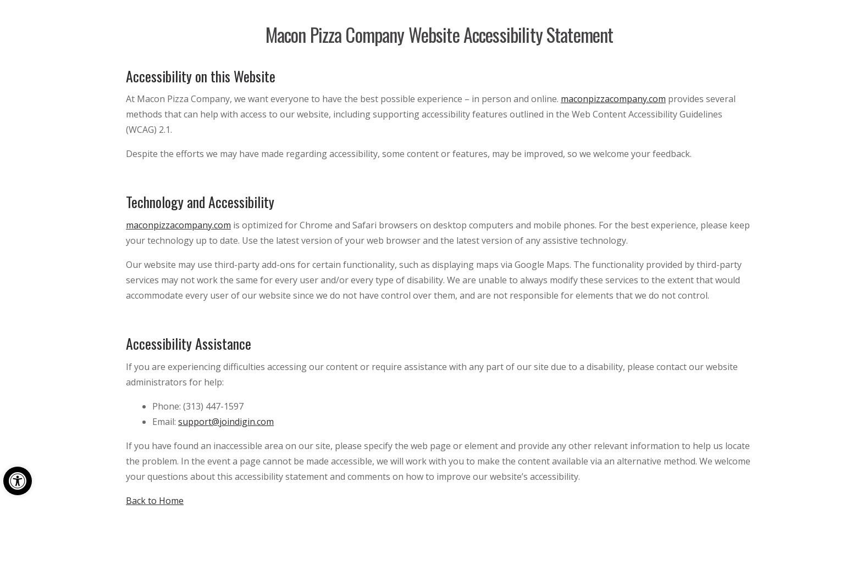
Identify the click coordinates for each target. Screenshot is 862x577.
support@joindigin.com (226, 422)
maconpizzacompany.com (613, 99)
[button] (17, 481)
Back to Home (155, 501)
